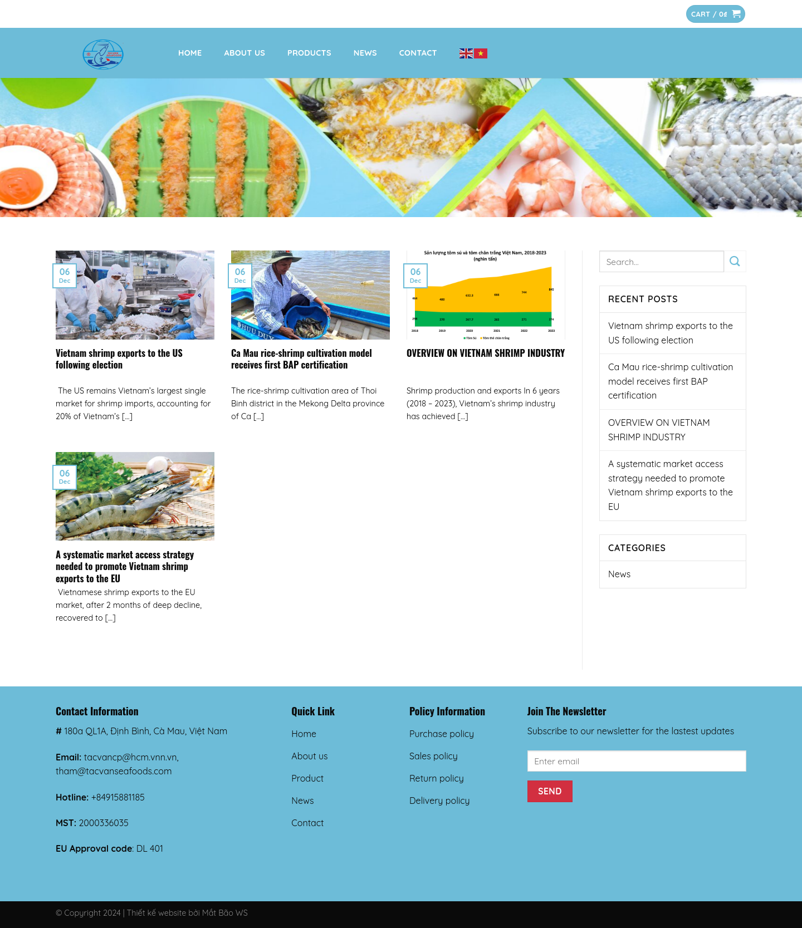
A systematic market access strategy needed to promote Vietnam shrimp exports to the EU (125, 566)
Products (309, 53)
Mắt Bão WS (225, 913)
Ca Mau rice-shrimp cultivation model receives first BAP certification (301, 359)
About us (244, 53)
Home (190, 53)
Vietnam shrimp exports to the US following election (119, 359)
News (365, 53)
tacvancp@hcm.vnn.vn (130, 757)
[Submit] (735, 261)
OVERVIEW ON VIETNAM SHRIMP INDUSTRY (486, 353)
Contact (418, 53)
